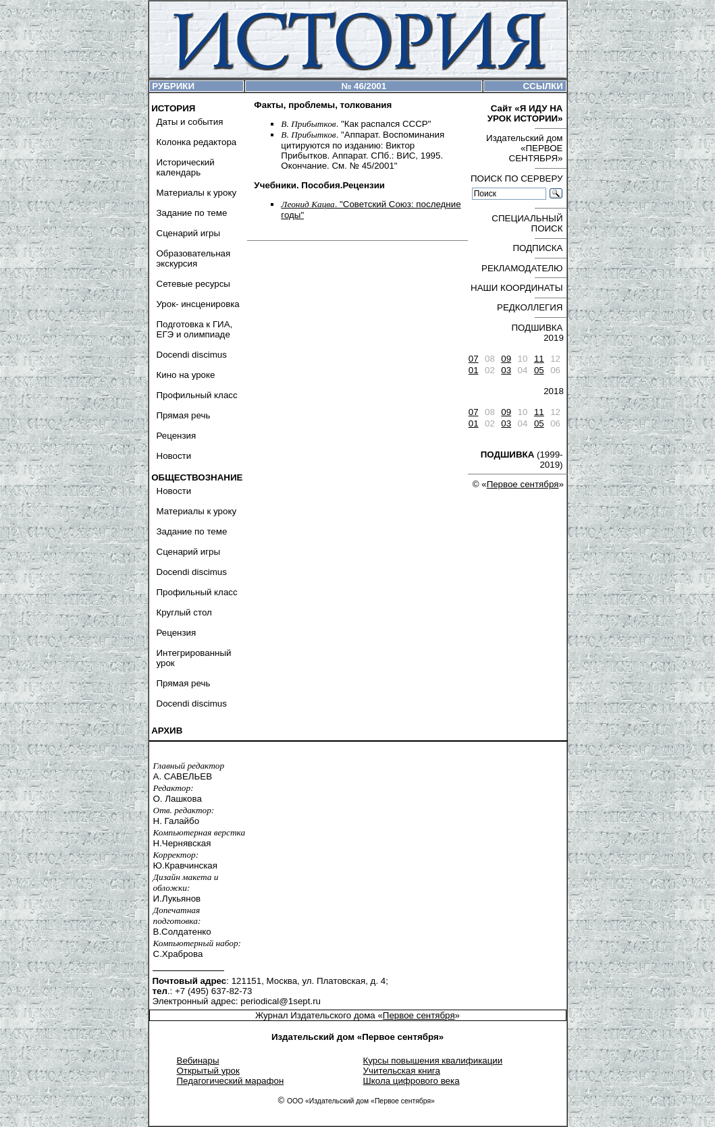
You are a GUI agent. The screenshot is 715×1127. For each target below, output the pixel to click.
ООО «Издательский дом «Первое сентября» (361, 1101)
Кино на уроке (186, 375)
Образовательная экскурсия (194, 258)
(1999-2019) (522, 459)
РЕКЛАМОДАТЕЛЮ (521, 268)
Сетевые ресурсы (193, 284)
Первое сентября (523, 484)
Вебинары (198, 1060)
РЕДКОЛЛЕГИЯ (529, 307)
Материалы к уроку (197, 193)
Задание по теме (192, 213)
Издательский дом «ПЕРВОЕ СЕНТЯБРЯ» (524, 148)
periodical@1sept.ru (280, 1001)
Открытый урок (208, 1071)
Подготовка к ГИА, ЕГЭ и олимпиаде (195, 329)
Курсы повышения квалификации (433, 1060)
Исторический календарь (186, 167)
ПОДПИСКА (537, 248)
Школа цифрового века (411, 1081)
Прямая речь (184, 415)
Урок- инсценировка (198, 304)
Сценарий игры (189, 233)
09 (506, 359)
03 (506, 370)
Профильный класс (197, 395)
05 (539, 370)
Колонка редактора (197, 142)
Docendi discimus (192, 355)
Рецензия (176, 436)
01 (474, 370)
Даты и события (190, 122)
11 (539, 359)
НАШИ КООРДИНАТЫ (516, 288)
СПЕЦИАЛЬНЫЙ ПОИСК (527, 223)
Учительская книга (401, 1071)
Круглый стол (184, 612)
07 (474, 359)
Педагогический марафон (230, 1081)
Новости (174, 456)
